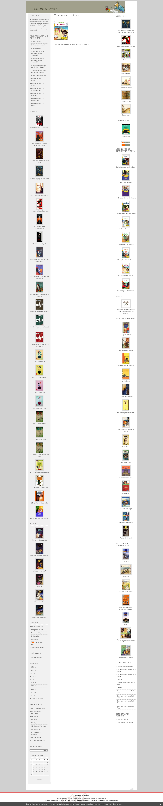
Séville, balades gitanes (126, 657)
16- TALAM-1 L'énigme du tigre (39, 518)
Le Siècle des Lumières (126, 591)
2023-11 (33, 673)
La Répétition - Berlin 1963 (125, 666)
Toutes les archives (37, 698)
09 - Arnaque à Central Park (125, 291)
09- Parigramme (36, 737)
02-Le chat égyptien (126, 182)
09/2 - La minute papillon (39, 377)
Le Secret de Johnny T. (39, 571)
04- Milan (34, 720)
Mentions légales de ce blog (67, 800)
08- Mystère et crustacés (125, 275)
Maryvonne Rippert (37, 633)
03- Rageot (34, 716)
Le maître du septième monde (39, 555)
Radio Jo (39, 586)
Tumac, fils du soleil (126, 538)
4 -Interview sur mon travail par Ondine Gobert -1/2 (37, 53)
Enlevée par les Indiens (126, 350)
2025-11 (33, 667)
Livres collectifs (125, 73)
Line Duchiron (121, 722)
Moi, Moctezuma (126, 462)
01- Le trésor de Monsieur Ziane (125, 167)
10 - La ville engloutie (39, 423)
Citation (119, 679)
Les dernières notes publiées (82, 798)
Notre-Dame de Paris (125, 478)
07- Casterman (35, 729)
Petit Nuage (125, 493)
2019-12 (33, 695)
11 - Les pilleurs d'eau (39, 439)
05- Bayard (34, 723)
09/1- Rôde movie (39, 362)
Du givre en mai (126, 335)
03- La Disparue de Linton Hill (39, 195)
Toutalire (125, 60)
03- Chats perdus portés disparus (126, 198)
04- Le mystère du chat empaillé (125, 213)
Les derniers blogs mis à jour (65, 798)
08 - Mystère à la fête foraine (125, 260)
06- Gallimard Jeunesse (38, 726)
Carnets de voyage (126, 87)
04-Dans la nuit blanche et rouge (39, 211)
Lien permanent (85, 44)
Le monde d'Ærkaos (126, 101)
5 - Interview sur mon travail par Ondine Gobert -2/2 (37, 60)
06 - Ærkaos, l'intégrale (39, 244)
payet (118, 719)
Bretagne (126, 561)
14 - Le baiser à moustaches (39, 487)
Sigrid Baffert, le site (37, 647)
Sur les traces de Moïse (126, 522)
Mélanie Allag (35, 636)
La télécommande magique (126, 365)
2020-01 (33, 692)
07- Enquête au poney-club (126, 244)
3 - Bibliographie (36, 48)
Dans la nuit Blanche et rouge (126, 46)
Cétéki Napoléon (126, 136)
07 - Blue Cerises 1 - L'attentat (39, 311)
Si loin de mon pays (126, 509)
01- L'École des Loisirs (38, 708)
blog (117, 800)
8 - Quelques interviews (38, 75)
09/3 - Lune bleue (39, 393)
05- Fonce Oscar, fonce (126, 229)
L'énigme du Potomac (39, 602)
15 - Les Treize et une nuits (39, 503)
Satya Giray (34, 639)
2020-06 (33, 689)
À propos (39, 779)
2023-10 (33, 676)
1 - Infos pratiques (36, 42)
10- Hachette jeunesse (38, 740)
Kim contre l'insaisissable (39, 540)
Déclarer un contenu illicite (51, 800)
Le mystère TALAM (37, 630)
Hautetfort (86, 795)
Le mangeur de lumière (126, 396)
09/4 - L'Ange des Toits (39, 408)
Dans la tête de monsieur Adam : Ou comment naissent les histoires (126, 311)
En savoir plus (117, 804)
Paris (125, 624)
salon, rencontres (36, 657)
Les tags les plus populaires (98, 798)
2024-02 (33, 670)
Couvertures (125, 115)
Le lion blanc (126, 381)
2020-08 (33, 686)
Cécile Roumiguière (37, 626)
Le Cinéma (125, 576)
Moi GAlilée (125, 447)
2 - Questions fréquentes (38, 45)
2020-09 (33, 683)
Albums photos (121, 16)
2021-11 (33, 679)
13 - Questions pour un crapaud (39, 472)
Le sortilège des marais (39, 617)
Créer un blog (77, 795)
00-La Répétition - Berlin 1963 (39, 128)
